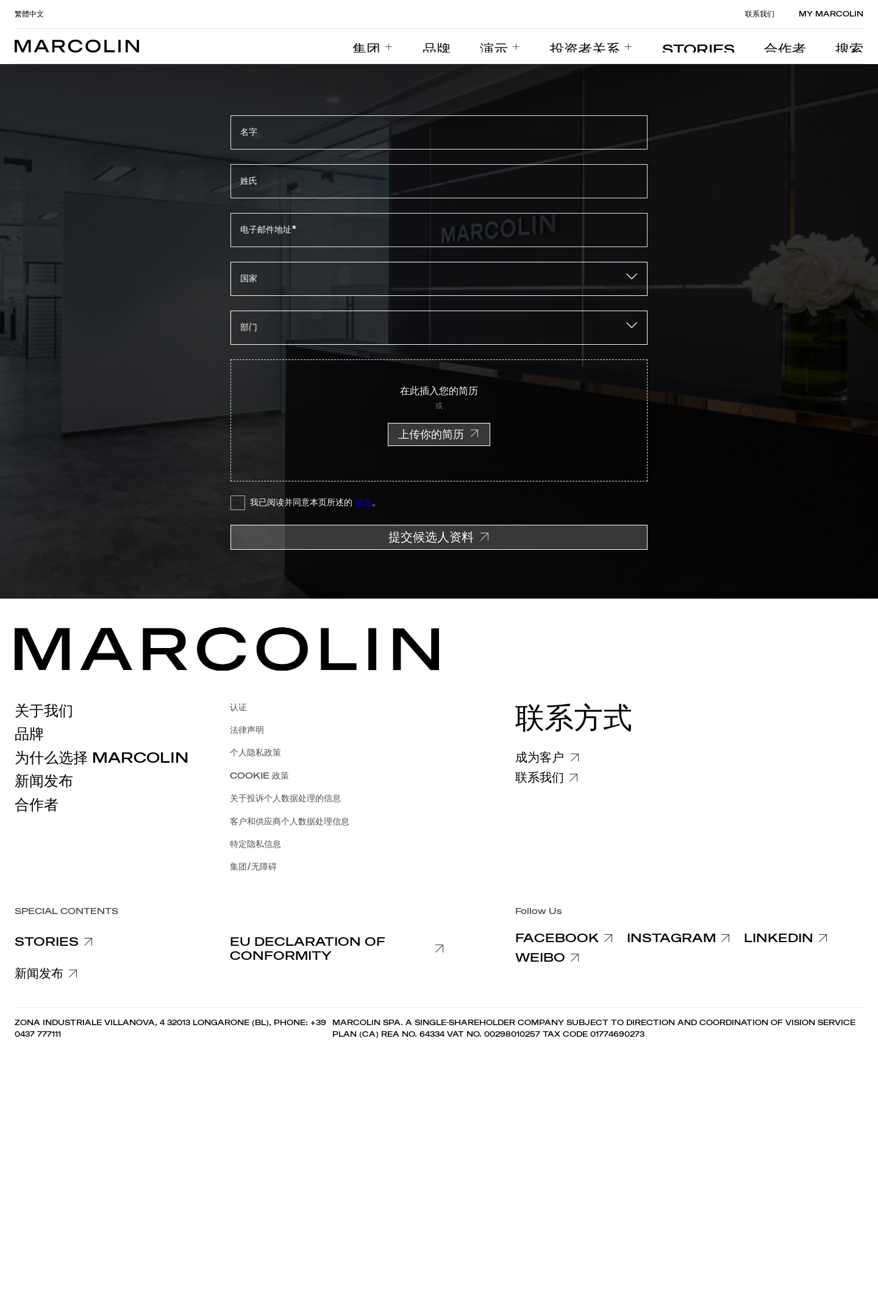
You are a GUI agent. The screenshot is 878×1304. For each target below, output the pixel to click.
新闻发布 (44, 781)
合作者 (37, 805)
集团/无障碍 (253, 867)
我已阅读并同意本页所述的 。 (315, 502)
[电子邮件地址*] (439, 230)
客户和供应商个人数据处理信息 (289, 822)
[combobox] (439, 279)
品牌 (29, 734)
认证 (238, 707)
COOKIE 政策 (259, 776)
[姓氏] (439, 181)
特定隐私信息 (255, 844)
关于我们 (44, 711)
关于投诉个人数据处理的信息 (285, 798)
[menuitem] (457, 46)
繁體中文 (29, 14)
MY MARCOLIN (831, 14)
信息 (363, 502)
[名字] (439, 132)
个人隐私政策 (255, 753)
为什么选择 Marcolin (101, 758)
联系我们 (759, 14)
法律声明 (247, 730)
